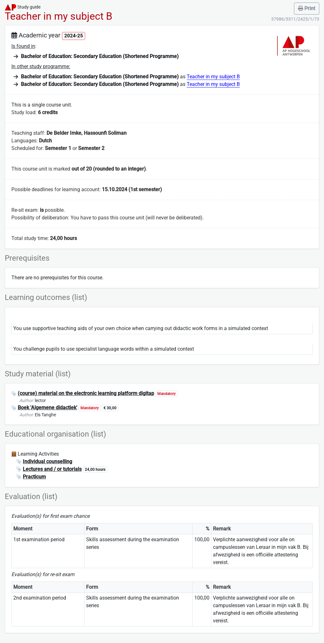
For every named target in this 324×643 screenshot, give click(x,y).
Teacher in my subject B (213, 77)
